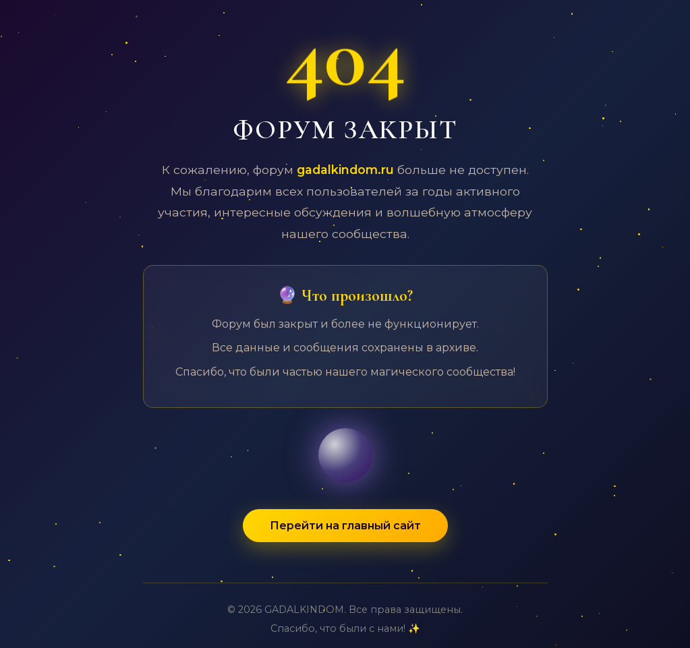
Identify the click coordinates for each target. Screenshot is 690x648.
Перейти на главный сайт (345, 525)
